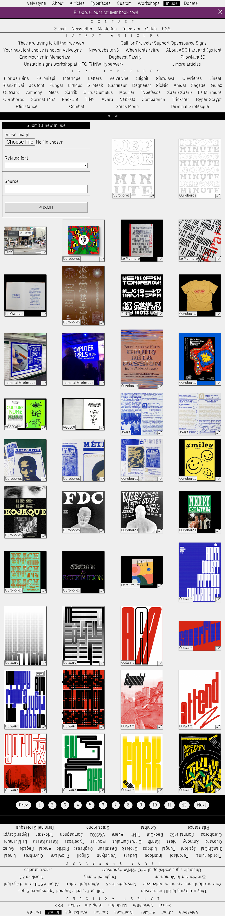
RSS (166, 29)
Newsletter (82, 29)
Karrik (71, 92)
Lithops (75, 85)
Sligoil (142, 78)
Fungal (56, 85)
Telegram (131, 29)
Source (12, 181)
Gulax (216, 85)
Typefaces (101, 3)
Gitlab (151, 29)
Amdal (180, 85)
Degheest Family (125, 57)
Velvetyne (36, 3)
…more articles (186, 64)
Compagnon (153, 100)
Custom (124, 3)
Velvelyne (119, 78)
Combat (76, 107)
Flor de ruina (16, 78)
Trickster (180, 100)
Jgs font (36, 85)
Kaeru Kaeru (179, 92)
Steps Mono (127, 107)
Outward (11, 92)
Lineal (215, 78)
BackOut (70, 100)
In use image (17, 135)
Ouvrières (192, 78)
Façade (198, 85)
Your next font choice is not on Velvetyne (43, 50)
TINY (90, 100)
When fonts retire (143, 50)
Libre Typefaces (115, 71)
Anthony (34, 92)
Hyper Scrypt (209, 100)
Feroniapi (46, 78)
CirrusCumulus (98, 92)
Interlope (72, 78)
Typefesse (151, 92)
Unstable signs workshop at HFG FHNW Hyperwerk (73, 64)
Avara (107, 100)
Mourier (127, 92)
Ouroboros (13, 100)
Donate (191, 3)
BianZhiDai (13, 85)
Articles (77, 3)
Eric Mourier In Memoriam (44, 57)
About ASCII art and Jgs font (193, 50)
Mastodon (107, 29)
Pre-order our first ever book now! (106, 13)
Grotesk (95, 85)
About (58, 3)
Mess (54, 92)
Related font (16, 158)
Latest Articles (114, 36)
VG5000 (127, 100)
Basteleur (117, 85)
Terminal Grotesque (190, 107)
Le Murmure (210, 92)
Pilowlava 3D (193, 57)
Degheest (141, 85)
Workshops (149, 3)
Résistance (27, 107)
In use (172, 3)
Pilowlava (165, 78)
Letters (95, 78)
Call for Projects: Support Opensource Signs (164, 43)
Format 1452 (43, 100)
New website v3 (104, 50)
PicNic (162, 85)
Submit (46, 208)
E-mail (60, 29)
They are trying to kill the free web (51, 43)
